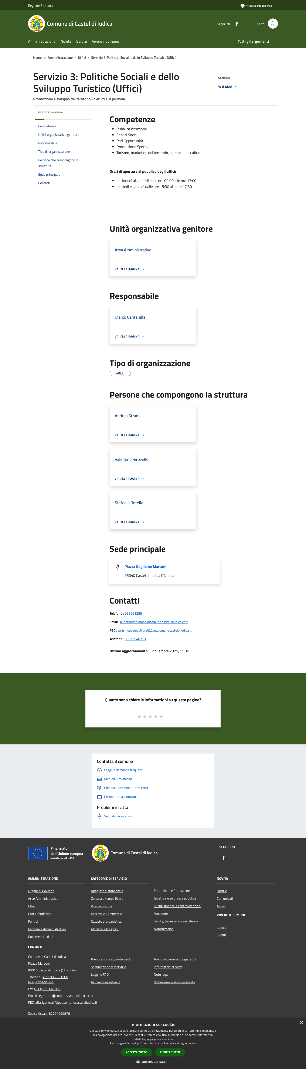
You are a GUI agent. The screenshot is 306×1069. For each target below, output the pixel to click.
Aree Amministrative (43, 898)
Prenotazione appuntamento (111, 959)
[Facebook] (235, 23)
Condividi (227, 77)
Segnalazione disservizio (108, 966)
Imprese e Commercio (106, 913)
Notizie (222, 890)
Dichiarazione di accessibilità (174, 982)
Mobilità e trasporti (105, 929)
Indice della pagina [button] (50, 112)
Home (37, 57)
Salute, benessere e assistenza (176, 921)
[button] (153, 1062)
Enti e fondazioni (40, 913)
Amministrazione (60, 57)
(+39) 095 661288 (55, 976)
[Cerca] (273, 23)
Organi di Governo (41, 890)
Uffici (82, 57)
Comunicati (225, 898)
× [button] (301, 1022)
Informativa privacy (168, 966)
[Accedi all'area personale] (256, 6)
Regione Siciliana (40, 5)
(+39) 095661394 (41, 982)
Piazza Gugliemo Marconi (145, 566)
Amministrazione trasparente (175, 959)
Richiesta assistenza (105, 982)
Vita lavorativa (101, 906)
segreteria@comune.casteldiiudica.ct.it (66, 995)
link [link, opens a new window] (194, 1043)
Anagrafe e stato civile (107, 890)
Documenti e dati (40, 936)
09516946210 (135, 638)
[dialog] (153, 1043)
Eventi (221, 934)
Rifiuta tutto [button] (170, 1052)
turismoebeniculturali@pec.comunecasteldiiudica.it (155, 630)
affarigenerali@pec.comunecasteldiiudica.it (66, 1002)
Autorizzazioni (164, 928)
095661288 (133, 613)
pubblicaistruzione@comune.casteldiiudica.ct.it (154, 621)
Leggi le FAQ (100, 974)
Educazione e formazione (172, 890)
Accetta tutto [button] (136, 1052)
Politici (33, 921)
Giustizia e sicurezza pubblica (175, 898)
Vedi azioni (227, 86)
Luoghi (222, 927)
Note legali (161, 974)
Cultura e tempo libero (107, 898)
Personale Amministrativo (47, 929)
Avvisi (221, 906)
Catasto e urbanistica (106, 921)
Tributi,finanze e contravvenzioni (177, 905)
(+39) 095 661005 (47, 988)
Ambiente (161, 913)
